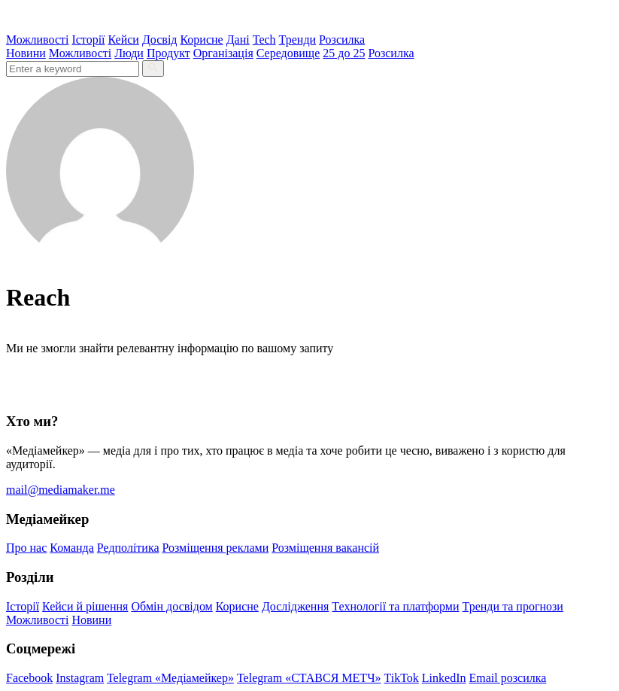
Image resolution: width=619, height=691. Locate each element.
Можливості (37, 39)
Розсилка (342, 39)
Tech (264, 39)
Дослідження (295, 606)
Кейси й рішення (85, 606)
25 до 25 (344, 53)
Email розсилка (508, 677)
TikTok (401, 677)
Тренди (298, 39)
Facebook (29, 677)
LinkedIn (444, 677)
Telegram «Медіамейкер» (170, 677)
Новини (26, 53)
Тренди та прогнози (513, 606)
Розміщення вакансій (325, 547)
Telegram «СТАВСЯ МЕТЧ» (309, 677)
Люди (129, 53)
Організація (223, 53)
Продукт (168, 53)
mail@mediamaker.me (60, 489)
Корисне (201, 39)
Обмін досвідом (171, 606)
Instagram (80, 677)
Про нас (26, 547)
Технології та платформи (395, 606)
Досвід (160, 39)
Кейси (123, 39)
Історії (88, 39)
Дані (238, 39)
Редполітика (128, 547)
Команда (72, 547)
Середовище (288, 53)
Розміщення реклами (215, 547)
